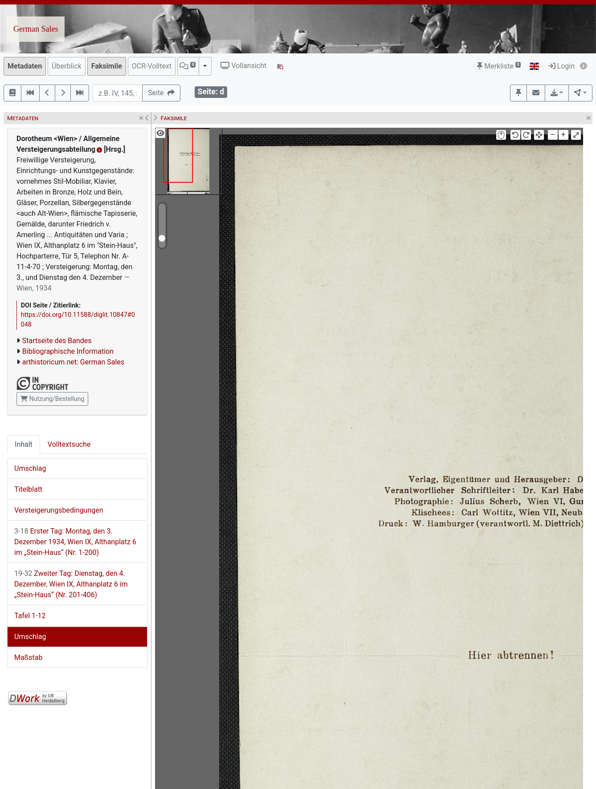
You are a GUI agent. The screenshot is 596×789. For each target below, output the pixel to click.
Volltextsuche (69, 444)
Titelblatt (28, 489)
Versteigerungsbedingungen (58, 510)
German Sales (35, 28)
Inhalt (24, 444)
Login (561, 66)
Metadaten (25, 66)
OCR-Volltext (151, 66)
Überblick (67, 66)
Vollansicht (243, 65)
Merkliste (499, 66)
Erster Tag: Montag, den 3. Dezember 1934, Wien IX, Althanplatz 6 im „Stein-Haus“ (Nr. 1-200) (75, 542)
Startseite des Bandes (57, 340)
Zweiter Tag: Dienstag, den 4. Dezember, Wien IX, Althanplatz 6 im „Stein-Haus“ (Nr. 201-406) (71, 584)
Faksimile (106, 66)
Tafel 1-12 (29, 615)
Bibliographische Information (68, 351)
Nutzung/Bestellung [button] (52, 398)
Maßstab (28, 657)
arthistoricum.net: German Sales (73, 362)
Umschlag (30, 468)
